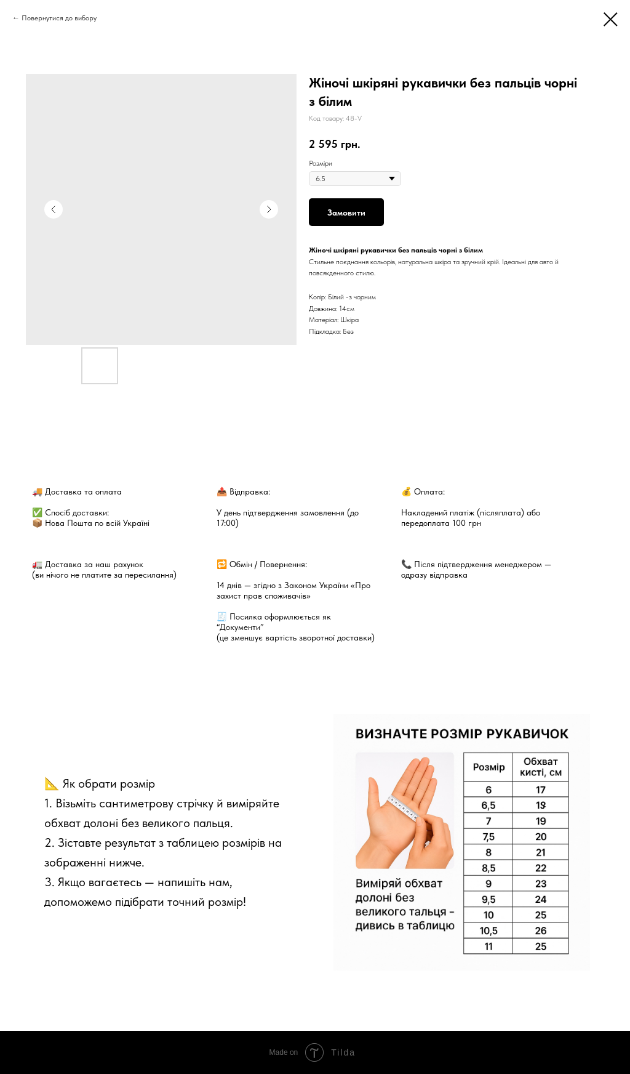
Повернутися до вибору (59, 18)
